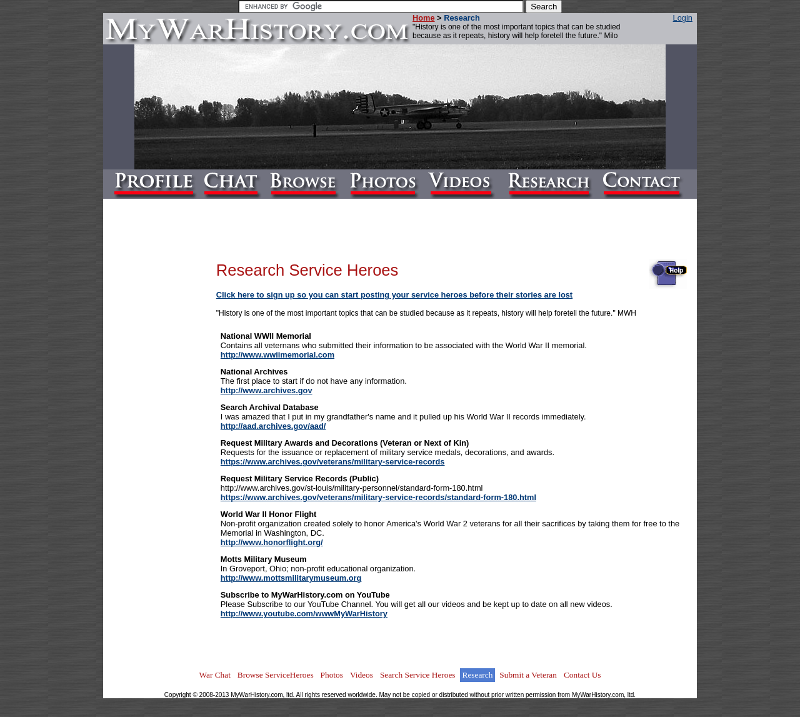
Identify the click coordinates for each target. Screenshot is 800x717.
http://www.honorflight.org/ (272, 542)
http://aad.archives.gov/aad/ (273, 426)
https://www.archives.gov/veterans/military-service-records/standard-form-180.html (378, 497)
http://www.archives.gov (266, 390)
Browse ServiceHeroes (276, 674)
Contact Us (582, 674)
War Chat (214, 674)
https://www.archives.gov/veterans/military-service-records (333, 461)
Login (682, 18)
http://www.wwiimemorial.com (277, 354)
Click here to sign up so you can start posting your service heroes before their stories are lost (394, 294)
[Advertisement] (166, 441)
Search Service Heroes (418, 674)
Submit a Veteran (528, 674)
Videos (361, 674)
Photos (332, 674)
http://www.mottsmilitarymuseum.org (291, 578)
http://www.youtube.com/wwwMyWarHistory (304, 613)
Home (423, 18)
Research (477, 674)
